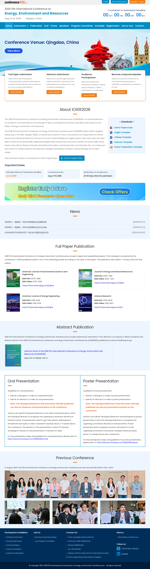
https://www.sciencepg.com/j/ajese (38, 285)
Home (9, 25)
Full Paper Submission (14, 537)
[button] (71, 66)
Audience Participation (15, 553)
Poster (54, 25)
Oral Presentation (13, 545)
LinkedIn (122, 554)
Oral (46, 25)
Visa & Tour (127, 25)
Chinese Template (122, 137)
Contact (139, 25)
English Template (122, 132)
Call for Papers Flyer (123, 127)
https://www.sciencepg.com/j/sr (108, 307)
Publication (36, 25)
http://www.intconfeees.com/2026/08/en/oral (28, 439)
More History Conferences (128, 537)
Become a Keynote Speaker (46, 537)
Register (134, 2)
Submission (21, 25)
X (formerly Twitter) (128, 548)
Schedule (99, 25)
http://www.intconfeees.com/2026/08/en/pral (117, 442)
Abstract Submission (14, 541)
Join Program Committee (44, 541)
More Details (16, 92)
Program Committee (82, 25)
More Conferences (119, 2)
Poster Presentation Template (128, 147)
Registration (113, 25)
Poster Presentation (13, 549)
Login (142, 2)
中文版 (105, 2)
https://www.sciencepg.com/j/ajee (37, 307)
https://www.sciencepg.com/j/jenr (109, 283)
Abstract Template (123, 142)
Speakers (64, 25)
